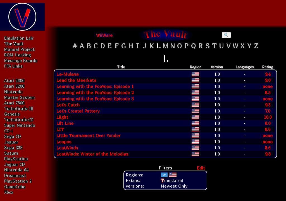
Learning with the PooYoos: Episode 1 (95, 86)
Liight (62, 117)
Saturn (11, 152)
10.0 (267, 117)
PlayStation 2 (18, 180)
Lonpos (63, 141)
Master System (19, 97)
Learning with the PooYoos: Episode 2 (95, 92)
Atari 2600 (14, 80)
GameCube (14, 186)
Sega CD (12, 136)
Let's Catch (68, 104)
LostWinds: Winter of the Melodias (92, 154)
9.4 (267, 74)
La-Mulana (67, 74)
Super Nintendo (19, 125)
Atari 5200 (14, 85)
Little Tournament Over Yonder (88, 135)
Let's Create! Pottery (77, 111)
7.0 (267, 111)
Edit (201, 168)
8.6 (267, 129)
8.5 (267, 92)
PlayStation (16, 158)
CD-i (8, 130)
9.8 (267, 80)
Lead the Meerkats (76, 80)
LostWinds (67, 147)
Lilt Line (64, 123)
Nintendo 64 (16, 169)
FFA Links (13, 65)
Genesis (12, 113)
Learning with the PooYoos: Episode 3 (95, 98)
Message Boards (20, 60)
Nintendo (13, 91)
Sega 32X (13, 147)
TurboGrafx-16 (18, 108)
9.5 (267, 104)
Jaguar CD (14, 164)
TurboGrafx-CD (19, 119)
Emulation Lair (19, 37)
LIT (60, 129)
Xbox (8, 192)
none (268, 86)
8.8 (267, 123)
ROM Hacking (17, 54)
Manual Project (19, 49)
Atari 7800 (14, 102)
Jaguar (11, 141)
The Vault (13, 43)
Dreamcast (15, 175)
